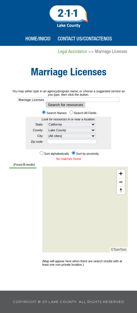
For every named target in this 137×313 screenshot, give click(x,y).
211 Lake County (68, 16)
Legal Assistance (72, 52)
